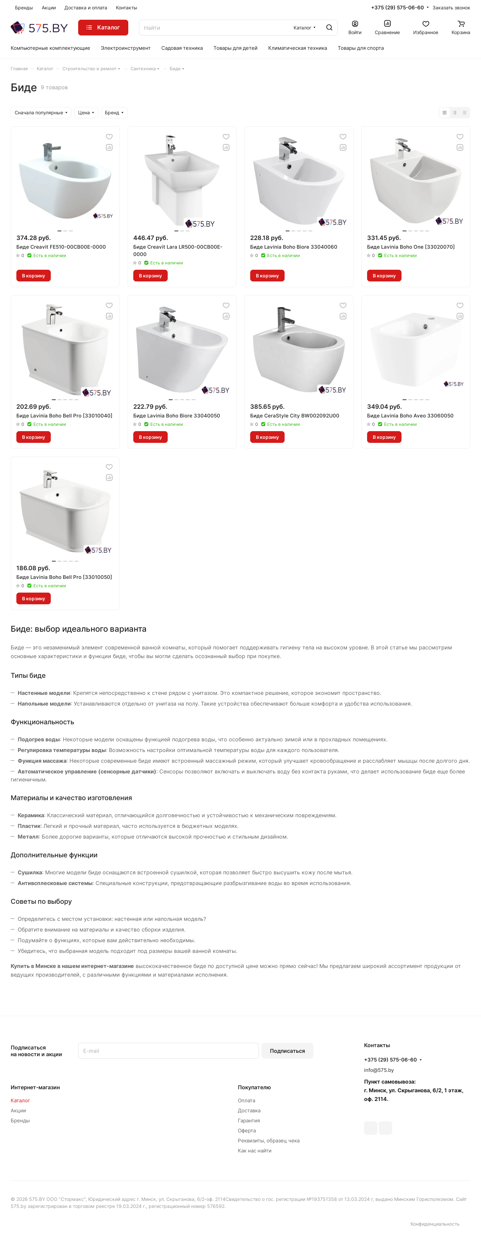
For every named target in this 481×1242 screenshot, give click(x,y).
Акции (18, 1110)
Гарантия (249, 1120)
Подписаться (287, 1050)
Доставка (249, 1110)
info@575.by (379, 1070)
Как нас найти (255, 1150)
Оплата (246, 1100)
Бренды (20, 1120)
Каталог (20, 1100)
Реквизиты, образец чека (269, 1140)
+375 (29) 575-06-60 (397, 8)
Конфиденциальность (435, 1224)
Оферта (247, 1130)
